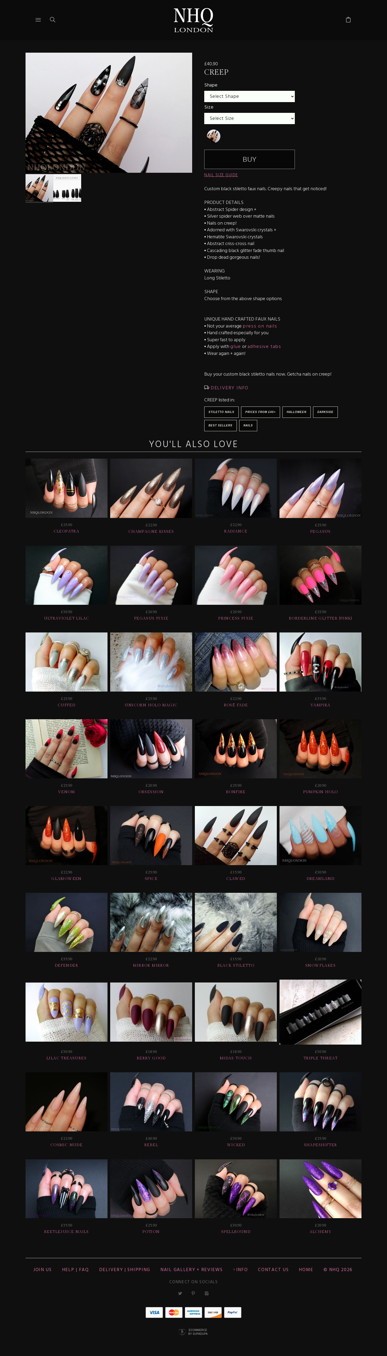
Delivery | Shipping (124, 1270)
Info (242, 1270)
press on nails (260, 326)
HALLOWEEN (296, 412)
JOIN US (42, 1270)
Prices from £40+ (260, 412)
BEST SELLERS (220, 425)
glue (235, 347)
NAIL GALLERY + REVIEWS (191, 1270)
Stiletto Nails (221, 412)
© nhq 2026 (338, 1270)
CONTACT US (273, 1270)
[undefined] (213, 136)
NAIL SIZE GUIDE (221, 175)
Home (306, 1270)
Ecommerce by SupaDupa (197, 1332)
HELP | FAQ (75, 1270)
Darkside (325, 412)
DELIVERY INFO (229, 388)
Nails (248, 425)
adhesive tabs (264, 347)
